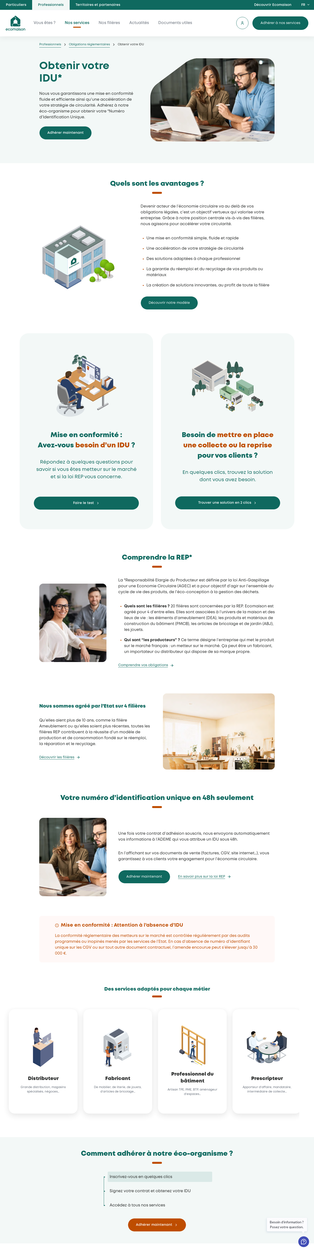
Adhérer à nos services (280, 23)
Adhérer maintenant (65, 132)
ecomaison (16, 23)
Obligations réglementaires (89, 44)
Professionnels (51, 4)
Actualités (139, 23)
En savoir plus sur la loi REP (201, 876)
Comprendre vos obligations (143, 665)
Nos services (77, 23)
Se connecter (242, 23)
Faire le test (83, 503)
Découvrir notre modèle (169, 302)
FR (303, 4)
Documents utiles (175, 23)
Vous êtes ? (45, 23)
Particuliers (16, 4)
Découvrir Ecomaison (272, 4)
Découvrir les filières (56, 757)
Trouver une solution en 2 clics (224, 502)
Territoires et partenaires (97, 4)
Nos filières (109, 23)
